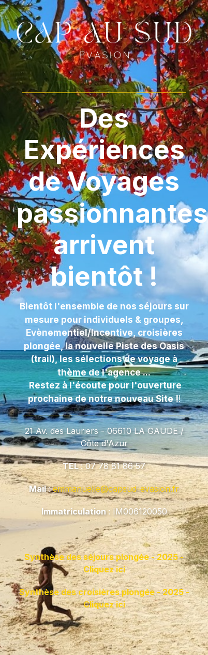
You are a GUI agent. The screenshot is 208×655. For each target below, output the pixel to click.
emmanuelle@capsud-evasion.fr (116, 489)
